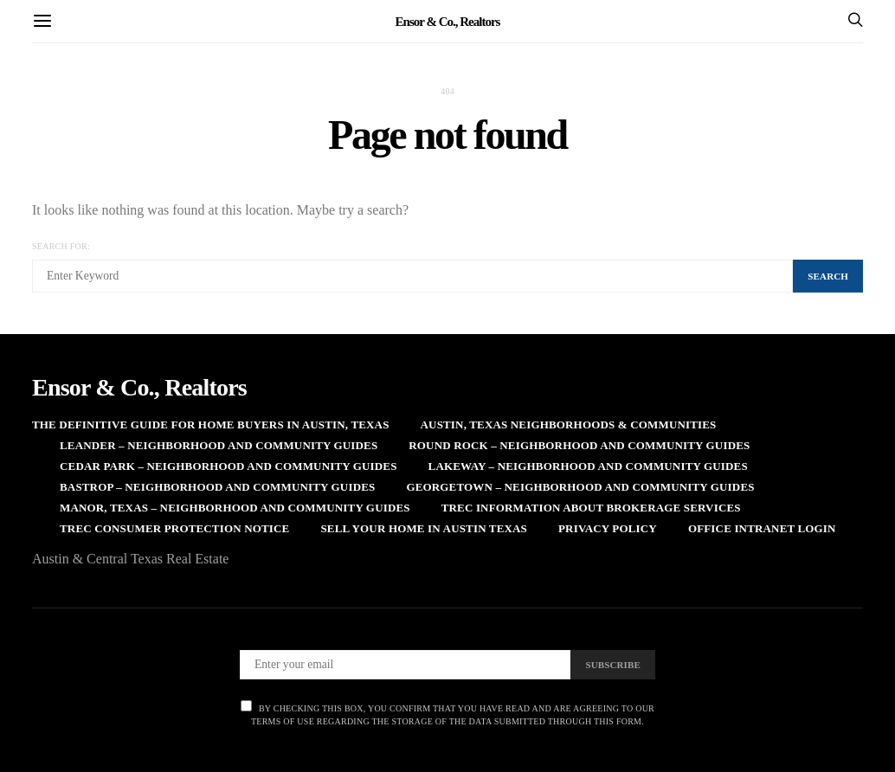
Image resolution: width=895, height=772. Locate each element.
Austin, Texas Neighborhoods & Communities (569, 424)
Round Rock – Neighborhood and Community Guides (579, 445)
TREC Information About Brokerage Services (591, 507)
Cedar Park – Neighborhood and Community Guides (228, 466)
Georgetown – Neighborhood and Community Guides (580, 486)
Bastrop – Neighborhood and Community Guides (217, 486)
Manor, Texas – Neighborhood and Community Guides (235, 507)
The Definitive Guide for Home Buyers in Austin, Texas (211, 424)
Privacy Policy (607, 528)
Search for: (61, 246)
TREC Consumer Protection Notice (174, 528)
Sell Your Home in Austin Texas (423, 528)
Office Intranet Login (762, 528)
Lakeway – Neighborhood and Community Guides (588, 466)
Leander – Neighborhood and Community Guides (218, 445)
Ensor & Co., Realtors (448, 21)
